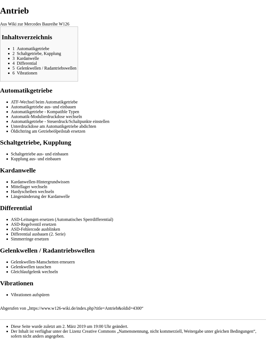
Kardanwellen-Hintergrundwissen (40, 181)
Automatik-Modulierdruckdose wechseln (46, 116)
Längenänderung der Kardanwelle (40, 196)
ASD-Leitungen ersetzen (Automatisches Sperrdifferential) (62, 219)
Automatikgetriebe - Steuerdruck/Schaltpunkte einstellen (60, 121)
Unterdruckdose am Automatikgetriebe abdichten (53, 126)
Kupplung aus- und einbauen (36, 158)
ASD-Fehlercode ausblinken (35, 229)
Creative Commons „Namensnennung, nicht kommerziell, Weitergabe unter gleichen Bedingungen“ (168, 331)
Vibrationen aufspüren (30, 294)
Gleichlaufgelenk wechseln (34, 271)
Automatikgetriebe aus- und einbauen (43, 106)
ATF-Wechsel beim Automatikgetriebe (44, 102)
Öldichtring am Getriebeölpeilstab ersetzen (48, 131)
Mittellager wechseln (29, 186)
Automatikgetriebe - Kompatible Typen (45, 111)
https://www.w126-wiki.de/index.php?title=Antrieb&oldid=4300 (85, 308)
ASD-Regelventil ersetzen (33, 224)
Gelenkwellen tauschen (31, 266)
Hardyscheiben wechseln (32, 191)
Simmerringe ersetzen (30, 239)
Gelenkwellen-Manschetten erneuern (43, 262)
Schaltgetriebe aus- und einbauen (39, 154)
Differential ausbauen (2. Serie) (38, 234)
